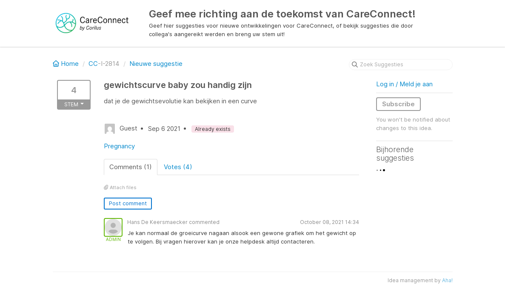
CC (93, 64)
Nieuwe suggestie (156, 64)
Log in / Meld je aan (404, 84)
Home (66, 64)
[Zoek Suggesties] (401, 64)
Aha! (447, 280)
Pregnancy (119, 146)
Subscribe (398, 104)
